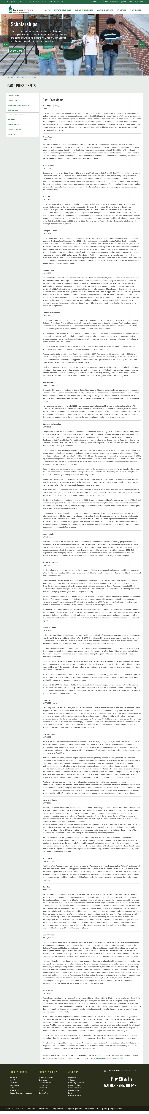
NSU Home (93, 2)
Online (44, 2)
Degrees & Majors (74, 1090)
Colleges (71, 1080)
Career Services (45, 1083)
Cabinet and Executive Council (19, 105)
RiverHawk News (74, 1096)
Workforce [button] (135, 10)
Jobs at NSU (20, 1109)
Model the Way (13, 110)
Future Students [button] (62, 10)
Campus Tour (14, 1085)
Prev (6, 44)
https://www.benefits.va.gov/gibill (109, 1058)
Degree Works (44, 1085)
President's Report (14, 129)
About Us (13, 1080)
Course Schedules (75, 1088)
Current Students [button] (84, 10)
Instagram (121, 1079)
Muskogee (21, 2)
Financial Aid (14, 1090)
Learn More (16, 50)
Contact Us (12, 134)
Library (70, 1093)
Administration (44, 1109)
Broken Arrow (32, 2)
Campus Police (57, 1109)
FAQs (12, 1088)
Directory (104, 2)
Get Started (14, 1077)
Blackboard (43, 1080)
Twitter (116, 1079)
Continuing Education (76, 1083)
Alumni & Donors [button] (105, 10)
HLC (105, 1109)
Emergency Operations (73, 1109)
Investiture (11, 120)
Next (142, 44)
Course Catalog (74, 1085)
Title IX (98, 1109)
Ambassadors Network (16, 115)
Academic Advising (46, 1077)
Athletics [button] (121, 10)
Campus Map (114, 2)
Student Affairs (44, 1093)
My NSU (130, 2)
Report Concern (116, 1109)
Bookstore (72, 1077)
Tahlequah (10, 2)
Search (139, 2)
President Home (13, 95)
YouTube (125, 1079)
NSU (20, 9)
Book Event (32, 1109)
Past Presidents (13, 124)
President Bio (12, 100)
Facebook (111, 1079)
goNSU (123, 2)
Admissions (14, 1083)
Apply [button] (48, 10)
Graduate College (56, 2)
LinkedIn (130, 1079)
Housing (42, 1090)
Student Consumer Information (21, 1093)
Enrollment (43, 1088)
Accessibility (89, 1109)
